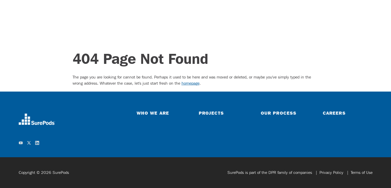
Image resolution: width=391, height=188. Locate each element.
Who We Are (153, 113)
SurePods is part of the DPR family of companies (270, 172)
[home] (37, 119)
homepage (190, 83)
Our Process (279, 113)
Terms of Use (362, 172)
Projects (211, 113)
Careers (334, 113)
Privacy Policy (332, 172)
